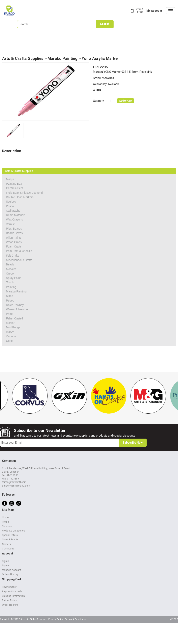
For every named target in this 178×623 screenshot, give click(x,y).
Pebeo (10, 300)
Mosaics (11, 269)
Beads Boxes (14, 233)
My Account (154, 10)
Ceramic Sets (14, 188)
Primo (9, 313)
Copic (9, 340)
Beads (10, 264)
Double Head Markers (19, 197)
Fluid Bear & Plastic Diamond (24, 192)
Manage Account (11, 570)
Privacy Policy (55, 619)
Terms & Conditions (75, 619)
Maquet (11, 179)
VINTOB (174, 619)
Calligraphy (13, 210)
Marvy (10, 331)
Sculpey (11, 201)
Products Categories (13, 530)
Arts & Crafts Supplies (22, 58)
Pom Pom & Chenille (19, 251)
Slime (9, 295)
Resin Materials (15, 215)
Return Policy (9, 600)
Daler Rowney (15, 305)
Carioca (11, 336)
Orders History (10, 574)
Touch (9, 282)
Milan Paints (13, 237)
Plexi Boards (14, 228)
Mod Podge (13, 327)
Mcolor (10, 323)
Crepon (10, 273)
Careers (6, 544)
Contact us (8, 548)
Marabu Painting (63, 58)
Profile (5, 521)
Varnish (10, 224)
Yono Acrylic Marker (100, 58)
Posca (10, 206)
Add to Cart (125, 100)
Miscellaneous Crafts (19, 260)
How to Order (9, 587)
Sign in (5, 561)
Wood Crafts (14, 242)
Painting (11, 287)
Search (105, 23)
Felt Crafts (12, 255)
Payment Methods (12, 591)
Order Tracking (10, 604)
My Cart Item (139, 10)
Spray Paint (13, 278)
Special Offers (10, 535)
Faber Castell (14, 318)
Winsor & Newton (17, 309)
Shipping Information (13, 596)
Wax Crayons (14, 219)
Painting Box (14, 183)
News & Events (10, 539)
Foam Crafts (14, 246)
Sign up (6, 565)
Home (5, 517)
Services (7, 526)
